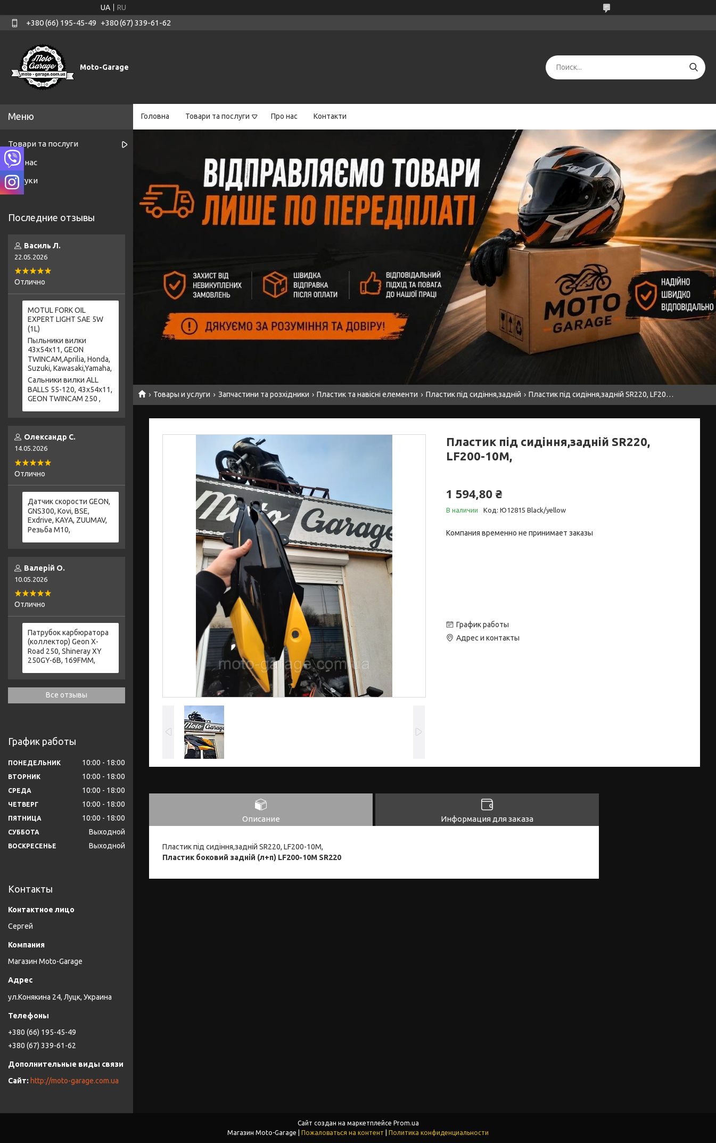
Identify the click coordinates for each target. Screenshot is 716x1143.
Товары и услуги (181, 394)
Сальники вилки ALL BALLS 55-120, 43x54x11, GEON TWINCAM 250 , (70, 389)
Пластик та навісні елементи (367, 394)
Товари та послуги (217, 116)
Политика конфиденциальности (439, 1132)
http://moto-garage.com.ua (74, 1080)
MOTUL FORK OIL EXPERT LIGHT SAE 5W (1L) (65, 319)
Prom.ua (406, 1123)
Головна (155, 116)
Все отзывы (66, 695)
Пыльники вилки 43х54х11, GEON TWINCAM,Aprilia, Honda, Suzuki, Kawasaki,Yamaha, (70, 354)
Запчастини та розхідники (263, 394)
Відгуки (23, 180)
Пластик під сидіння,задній (473, 394)
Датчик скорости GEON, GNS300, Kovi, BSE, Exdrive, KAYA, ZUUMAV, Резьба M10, (69, 515)
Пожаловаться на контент (342, 1132)
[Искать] (693, 67)
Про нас (284, 116)
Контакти (330, 116)
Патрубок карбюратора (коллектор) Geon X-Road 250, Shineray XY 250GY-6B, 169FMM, (68, 646)
